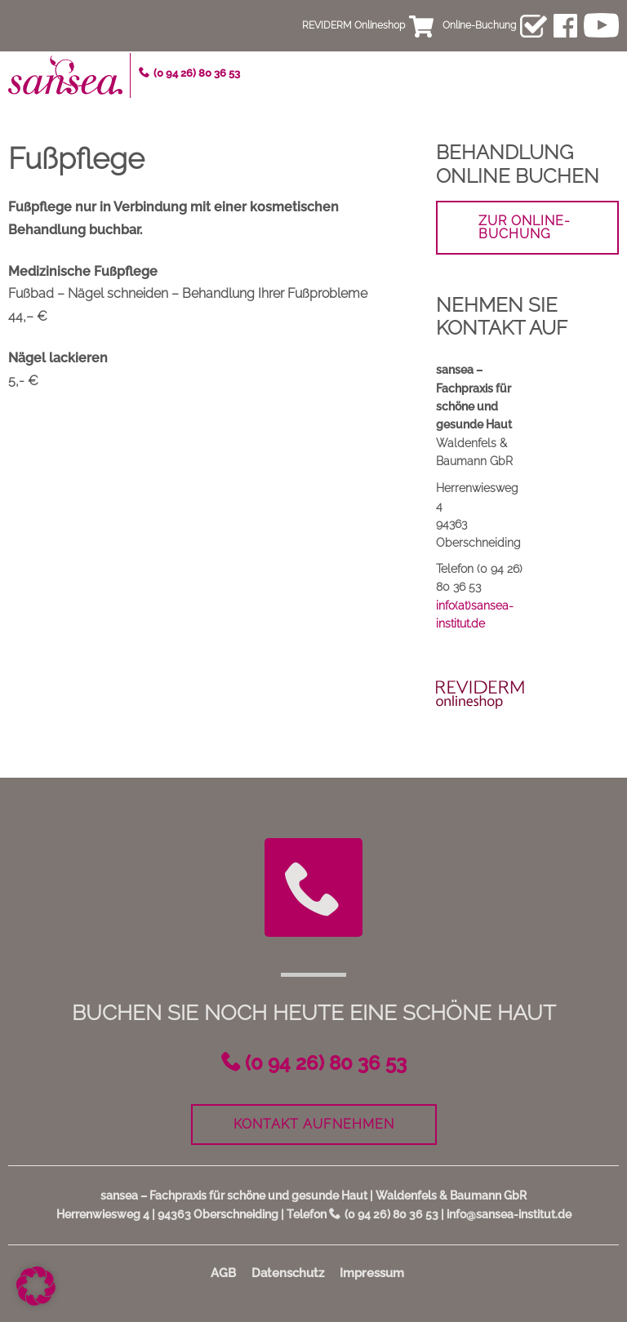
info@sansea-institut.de (509, 1214)
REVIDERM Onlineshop (353, 25)
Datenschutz (287, 1273)
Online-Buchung (479, 25)
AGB (223, 1273)
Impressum (372, 1273)
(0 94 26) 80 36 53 (196, 73)
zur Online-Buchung (524, 227)
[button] (36, 1286)
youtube (601, 25)
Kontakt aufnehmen (313, 1124)
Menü (606, 70)
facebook (565, 26)
